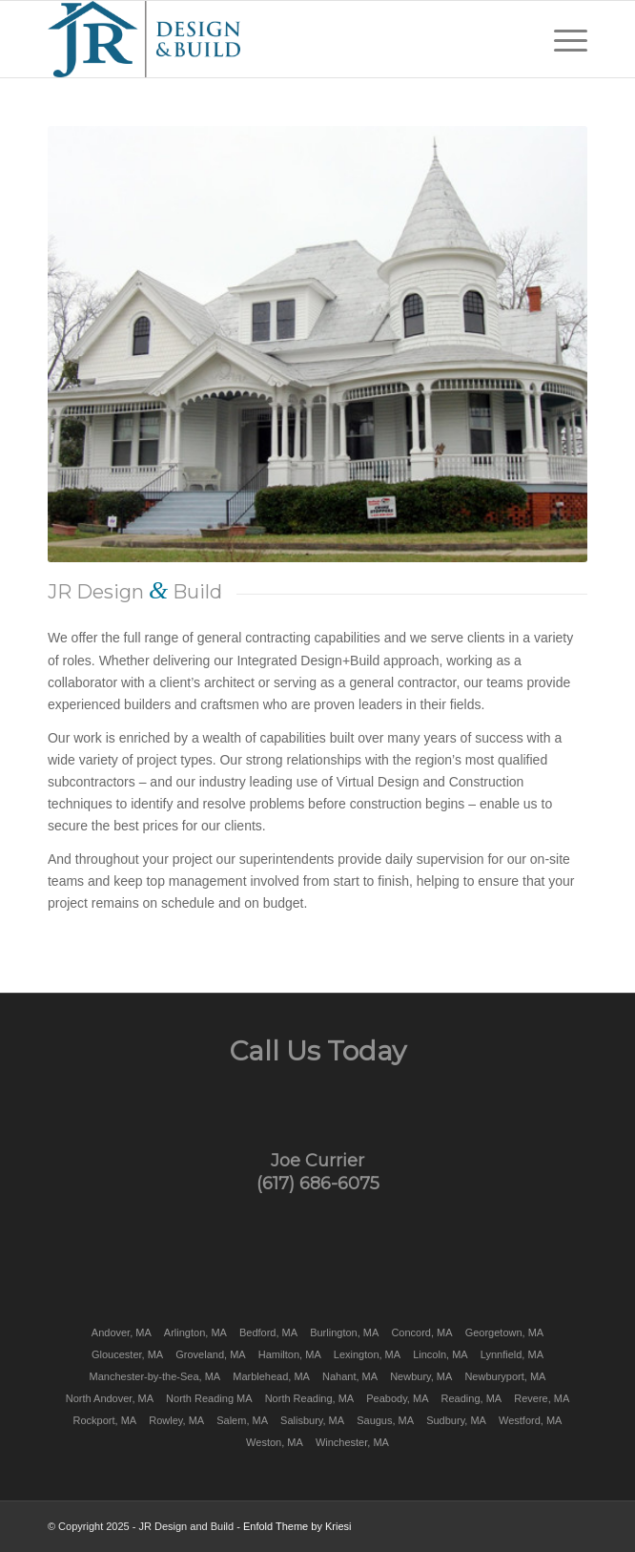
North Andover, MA (110, 1398)
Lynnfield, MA (512, 1354)
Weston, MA (274, 1442)
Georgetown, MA (504, 1332)
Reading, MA (471, 1398)
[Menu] (561, 39)
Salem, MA (242, 1420)
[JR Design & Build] (264, 39)
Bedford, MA (268, 1332)
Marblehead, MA (271, 1376)
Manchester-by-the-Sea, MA (155, 1376)
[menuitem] (561, 39)
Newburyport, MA (504, 1376)
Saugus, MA (385, 1420)
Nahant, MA (350, 1376)
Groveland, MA (210, 1354)
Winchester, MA (352, 1442)
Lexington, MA (367, 1354)
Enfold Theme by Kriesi (297, 1526)
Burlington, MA (344, 1332)
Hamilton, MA (289, 1354)
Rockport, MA (105, 1420)
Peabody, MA (397, 1398)
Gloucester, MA (127, 1354)
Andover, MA (122, 1332)
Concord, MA (421, 1332)
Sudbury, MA (456, 1420)
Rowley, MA (176, 1420)
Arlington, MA (195, 1332)
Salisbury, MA (312, 1420)
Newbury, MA (421, 1376)
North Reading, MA (310, 1398)
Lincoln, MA (440, 1354)
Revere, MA (541, 1398)
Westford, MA (530, 1420)
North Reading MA (209, 1398)
